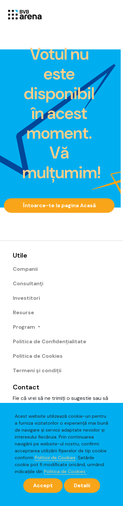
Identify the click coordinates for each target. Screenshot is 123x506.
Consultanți (28, 283)
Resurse (23, 312)
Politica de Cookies (65, 471)
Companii (25, 269)
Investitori (26, 298)
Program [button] (24, 326)
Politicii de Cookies (55, 458)
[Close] (43, 485)
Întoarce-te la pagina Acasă (59, 205)
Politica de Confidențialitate (49, 341)
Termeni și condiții (37, 370)
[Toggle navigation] (106, 14)
